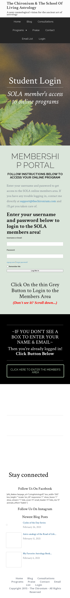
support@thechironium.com (38, 201)
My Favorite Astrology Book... (37, 553)
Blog (29, 21)
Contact (50, 30)
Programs (18, 30)
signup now (11, 262)
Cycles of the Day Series (34, 522)
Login (42, 38)
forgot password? (22, 262)
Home (17, 21)
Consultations (45, 21)
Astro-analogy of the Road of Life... (39, 534)
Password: (11, 250)
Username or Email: (14, 238)
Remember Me (13, 266)
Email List (27, 38)
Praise (36, 30)
